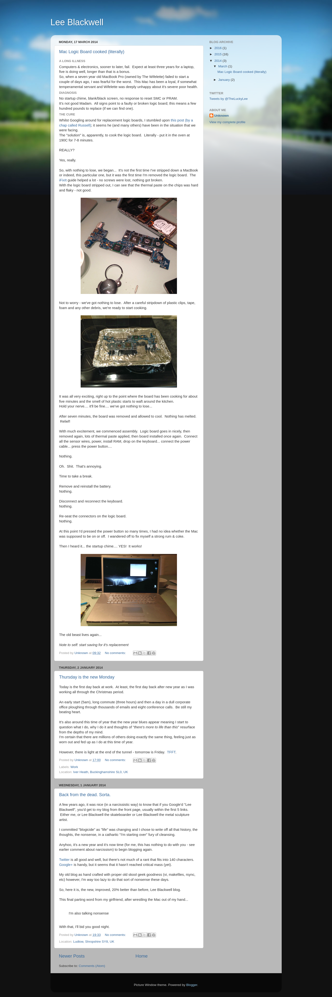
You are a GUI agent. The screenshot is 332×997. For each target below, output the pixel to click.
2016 (218, 48)
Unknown (221, 115)
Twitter (64, 860)
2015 (218, 54)
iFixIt (63, 180)
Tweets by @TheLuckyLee (228, 99)
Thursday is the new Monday (87, 677)
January (224, 80)
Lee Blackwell (77, 22)
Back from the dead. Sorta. (85, 794)
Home (142, 956)
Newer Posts (72, 956)
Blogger (191, 985)
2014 (218, 61)
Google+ (66, 865)
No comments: (116, 653)
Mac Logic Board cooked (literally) (91, 51)
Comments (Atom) (92, 966)
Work (74, 767)
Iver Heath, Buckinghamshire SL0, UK (100, 772)
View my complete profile (227, 122)
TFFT (171, 752)
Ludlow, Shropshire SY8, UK (93, 941)
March (223, 66)
